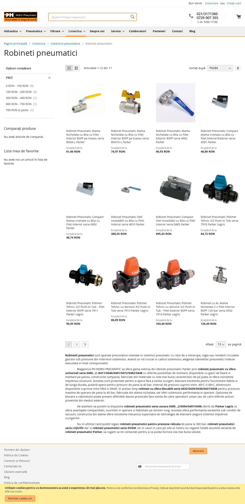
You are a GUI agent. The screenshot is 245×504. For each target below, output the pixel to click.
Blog (7, 477)
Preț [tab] (9, 78)
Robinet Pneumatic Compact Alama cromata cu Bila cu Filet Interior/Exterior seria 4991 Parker (219, 136)
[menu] (122, 31)
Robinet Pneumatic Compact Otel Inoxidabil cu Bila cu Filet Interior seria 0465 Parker (175, 220)
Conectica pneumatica (66, 43)
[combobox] (92, 17)
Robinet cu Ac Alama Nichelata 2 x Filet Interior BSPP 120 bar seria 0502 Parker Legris (218, 308)
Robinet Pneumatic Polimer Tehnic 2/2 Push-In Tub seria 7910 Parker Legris (219, 220)
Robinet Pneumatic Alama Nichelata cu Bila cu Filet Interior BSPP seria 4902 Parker (173, 136)
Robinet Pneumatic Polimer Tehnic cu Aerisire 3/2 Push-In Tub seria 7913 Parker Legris (130, 306)
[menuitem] (12, 31)
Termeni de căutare (17, 450)
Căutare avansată (15, 472)
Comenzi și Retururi (17, 461)
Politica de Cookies (16, 455)
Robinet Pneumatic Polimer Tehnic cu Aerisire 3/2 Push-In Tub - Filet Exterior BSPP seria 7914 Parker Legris (175, 308)
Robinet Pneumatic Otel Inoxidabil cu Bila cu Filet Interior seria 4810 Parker (128, 220)
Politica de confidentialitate (22, 483)
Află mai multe (13, 491)
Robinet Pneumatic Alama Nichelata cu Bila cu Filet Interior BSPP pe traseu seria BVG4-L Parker (85, 136)
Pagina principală (16, 43)
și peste (20, 110)
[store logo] (20, 17)
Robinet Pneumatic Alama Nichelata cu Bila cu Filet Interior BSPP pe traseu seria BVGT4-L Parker (130, 136)
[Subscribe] (232, 451)
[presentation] (200, 461)
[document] (123, 494)
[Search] (132, 17)
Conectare (211, 3)
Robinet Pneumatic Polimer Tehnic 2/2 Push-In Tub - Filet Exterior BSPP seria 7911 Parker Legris (85, 308)
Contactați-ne (12, 466)
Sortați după (197, 68)
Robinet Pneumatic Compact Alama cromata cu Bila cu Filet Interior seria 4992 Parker (85, 222)
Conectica (39, 43)
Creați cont (234, 3)
